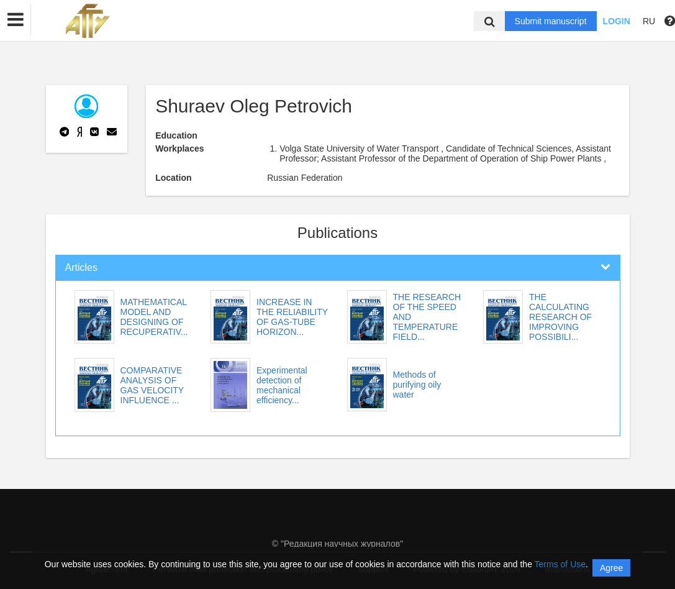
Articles (81, 267)
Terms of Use (560, 564)
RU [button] (649, 21)
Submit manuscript (551, 21)
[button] (15, 19)
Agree (611, 568)
